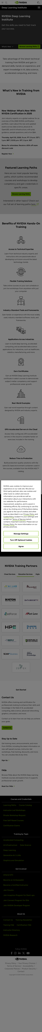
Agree (21, 546)
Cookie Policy (8, 517)
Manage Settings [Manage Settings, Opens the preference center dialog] (21, 533)
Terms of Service (19, 519)
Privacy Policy (28, 514)
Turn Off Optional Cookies (21, 540)
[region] (21, 516)
